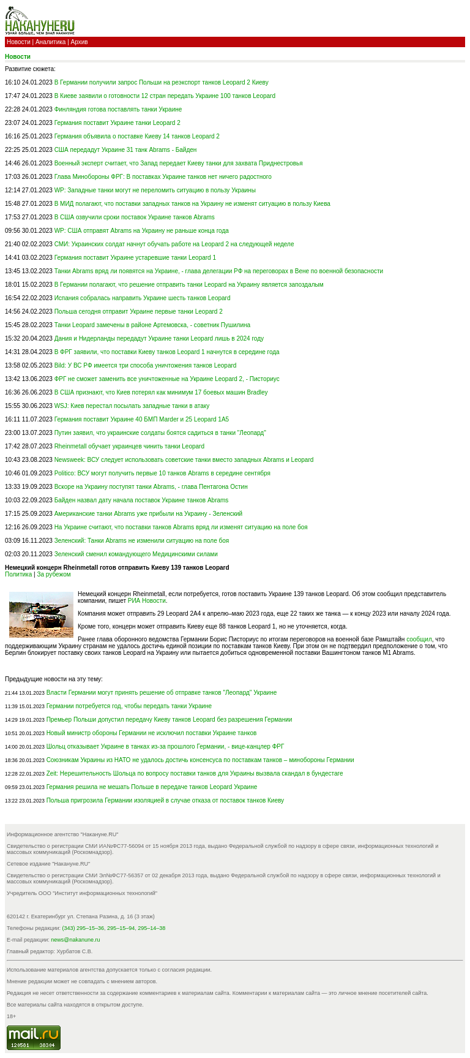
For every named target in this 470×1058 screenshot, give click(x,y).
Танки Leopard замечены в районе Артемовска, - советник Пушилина (152, 325)
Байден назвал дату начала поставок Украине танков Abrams (141, 500)
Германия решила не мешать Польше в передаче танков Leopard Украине (152, 787)
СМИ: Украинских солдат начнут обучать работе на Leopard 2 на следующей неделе (174, 244)
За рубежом (53, 574)
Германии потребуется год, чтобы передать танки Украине (129, 706)
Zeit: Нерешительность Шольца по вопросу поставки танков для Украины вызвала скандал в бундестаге (195, 773)
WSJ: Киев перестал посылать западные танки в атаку (132, 405)
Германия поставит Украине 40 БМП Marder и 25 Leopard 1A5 (141, 419)
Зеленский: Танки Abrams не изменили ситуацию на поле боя (141, 540)
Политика (18, 574)
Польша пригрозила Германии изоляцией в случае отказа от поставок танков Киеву (165, 800)
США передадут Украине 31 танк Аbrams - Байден (125, 149)
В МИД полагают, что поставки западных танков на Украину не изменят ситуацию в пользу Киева (192, 203)
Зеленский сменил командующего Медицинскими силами (136, 554)
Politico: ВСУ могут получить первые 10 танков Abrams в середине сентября (162, 473)
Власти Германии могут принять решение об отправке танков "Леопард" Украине (162, 692)
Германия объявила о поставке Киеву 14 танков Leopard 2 (137, 136)
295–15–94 (121, 928)
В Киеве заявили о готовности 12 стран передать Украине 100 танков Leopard (164, 96)
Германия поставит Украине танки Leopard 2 (117, 122)
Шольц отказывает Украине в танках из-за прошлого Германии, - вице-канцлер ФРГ (166, 746)
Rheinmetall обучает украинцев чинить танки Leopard (129, 446)
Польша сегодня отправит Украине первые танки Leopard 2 (138, 311)
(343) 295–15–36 (83, 928)
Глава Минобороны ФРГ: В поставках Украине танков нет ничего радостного (163, 176)
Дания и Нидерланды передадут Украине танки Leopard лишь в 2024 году (159, 338)
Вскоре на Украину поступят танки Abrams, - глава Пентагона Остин (151, 486)
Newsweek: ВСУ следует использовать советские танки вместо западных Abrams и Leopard (184, 459)
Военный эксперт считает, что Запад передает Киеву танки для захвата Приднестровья (178, 163)
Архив (79, 42)
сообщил (419, 639)
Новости (19, 42)
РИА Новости (147, 600)
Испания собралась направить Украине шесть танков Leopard (142, 298)
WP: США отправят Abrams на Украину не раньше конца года (141, 230)
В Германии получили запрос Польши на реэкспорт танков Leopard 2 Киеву (161, 82)
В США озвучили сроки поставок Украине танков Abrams (134, 217)
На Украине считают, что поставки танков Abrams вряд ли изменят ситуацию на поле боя (181, 527)
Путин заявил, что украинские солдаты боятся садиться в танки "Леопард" (160, 432)
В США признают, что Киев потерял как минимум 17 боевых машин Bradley (161, 392)
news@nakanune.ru (75, 940)
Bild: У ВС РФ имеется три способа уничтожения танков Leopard (145, 365)
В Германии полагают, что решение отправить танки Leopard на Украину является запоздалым (189, 284)
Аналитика (50, 42)
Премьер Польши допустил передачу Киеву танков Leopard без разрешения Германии (170, 719)
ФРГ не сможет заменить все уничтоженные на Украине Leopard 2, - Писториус (167, 379)
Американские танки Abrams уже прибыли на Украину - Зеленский (148, 513)
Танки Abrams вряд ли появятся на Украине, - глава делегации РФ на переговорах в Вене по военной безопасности (218, 271)
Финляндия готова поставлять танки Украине (118, 109)
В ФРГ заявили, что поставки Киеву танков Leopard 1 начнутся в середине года (167, 352)
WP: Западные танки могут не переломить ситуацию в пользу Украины (155, 190)
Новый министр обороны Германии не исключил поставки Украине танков (152, 733)
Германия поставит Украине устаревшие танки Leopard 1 (135, 257)
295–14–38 (151, 928)
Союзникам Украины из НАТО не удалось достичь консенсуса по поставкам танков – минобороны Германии (200, 760)
